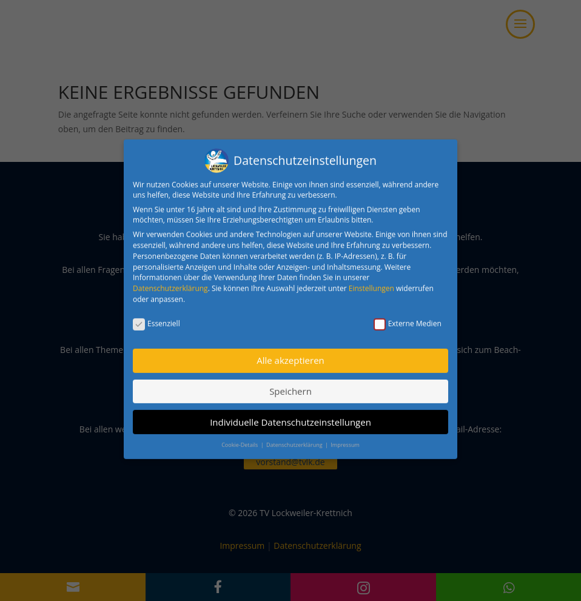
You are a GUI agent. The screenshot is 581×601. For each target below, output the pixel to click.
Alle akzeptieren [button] (290, 354)
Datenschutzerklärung (170, 282)
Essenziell (156, 317)
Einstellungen (371, 282)
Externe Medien (408, 317)
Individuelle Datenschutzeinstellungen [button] (290, 415)
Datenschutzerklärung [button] (295, 438)
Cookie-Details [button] (240, 438)
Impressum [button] (345, 438)
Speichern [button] (290, 384)
